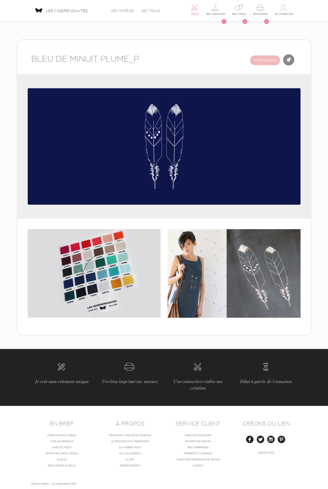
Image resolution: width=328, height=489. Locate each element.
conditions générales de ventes (198, 459)
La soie (129, 459)
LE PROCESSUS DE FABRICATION (130, 441)
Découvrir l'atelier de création (130, 435)
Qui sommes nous (130, 447)
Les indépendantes (61, 9)
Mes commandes (198, 447)
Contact (198, 465)
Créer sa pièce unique (61, 435)
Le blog (62, 459)
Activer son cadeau (198, 441)
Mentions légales (40, 483)
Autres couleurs (265, 60)
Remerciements (130, 465)
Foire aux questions (198, 435)
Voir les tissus (62, 447)
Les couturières (130, 453)
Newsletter (266, 453)
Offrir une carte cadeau (61, 453)
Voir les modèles (62, 441)
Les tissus (150, 11)
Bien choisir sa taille (62, 465)
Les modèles (122, 11)
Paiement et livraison (198, 453)
